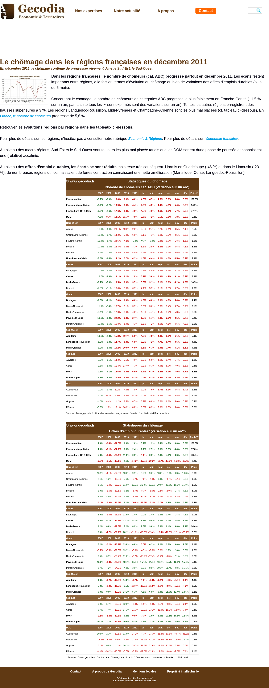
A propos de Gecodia (107, 671)
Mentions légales (145, 671)
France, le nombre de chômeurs (25, 116)
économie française (222, 138)
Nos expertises (88, 11)
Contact (206, 11)
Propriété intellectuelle (183, 671)
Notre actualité (127, 11)
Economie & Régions (145, 138)
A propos (165, 11)
